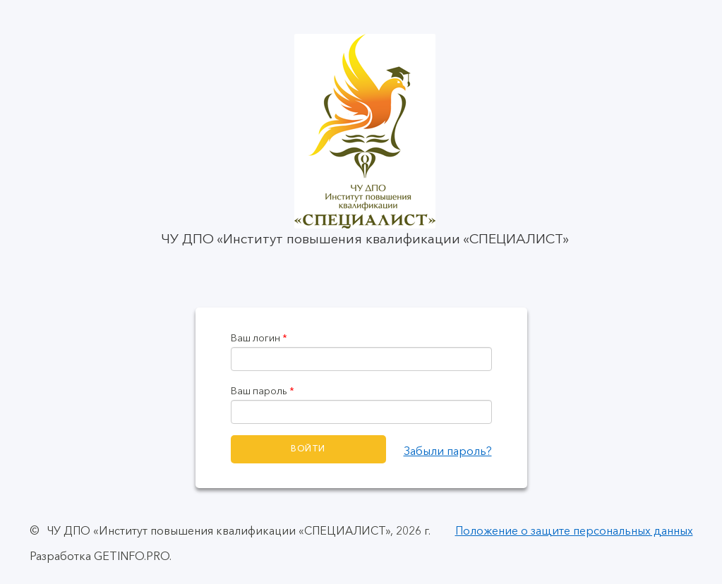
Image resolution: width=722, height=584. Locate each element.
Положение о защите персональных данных (574, 530)
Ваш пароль (262, 391)
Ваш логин (259, 338)
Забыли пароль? (448, 451)
